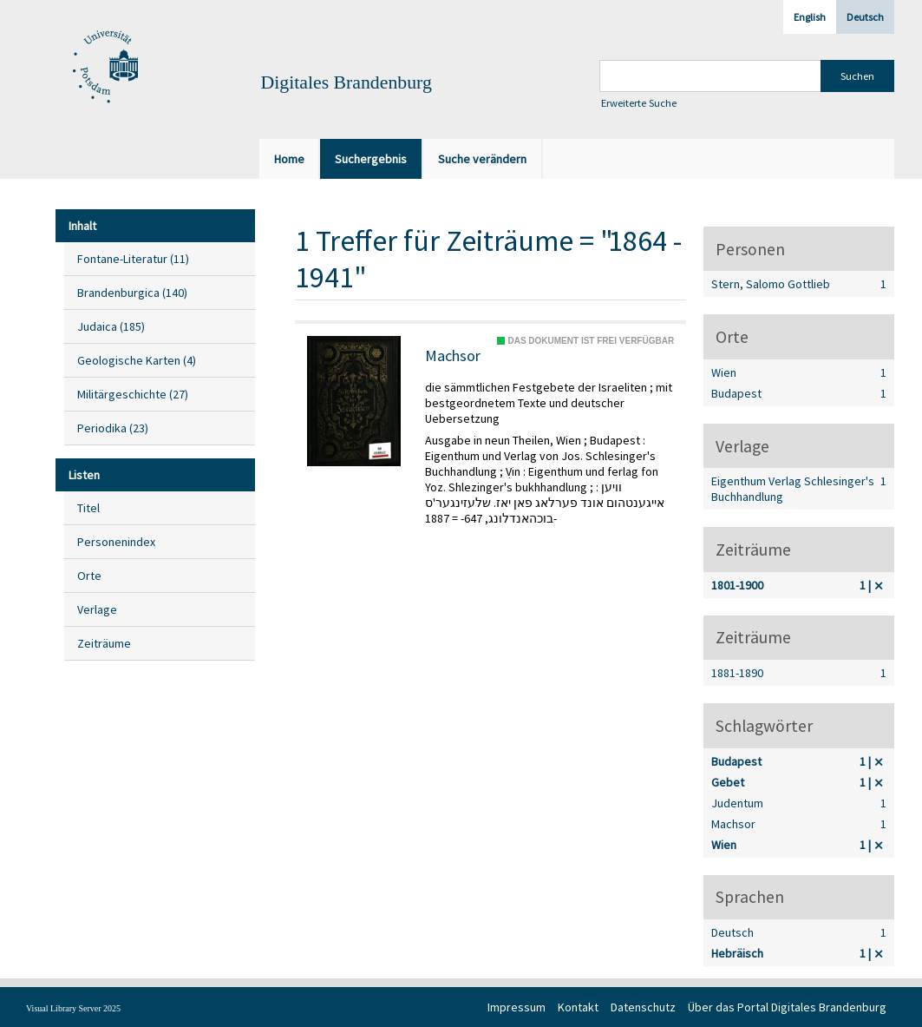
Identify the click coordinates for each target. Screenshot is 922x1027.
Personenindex (116, 542)
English (810, 16)
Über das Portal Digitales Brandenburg (787, 1007)
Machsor (453, 355)
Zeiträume (104, 643)
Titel (88, 508)
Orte (89, 575)
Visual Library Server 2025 (73, 1008)
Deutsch (865, 16)
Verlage (97, 609)
